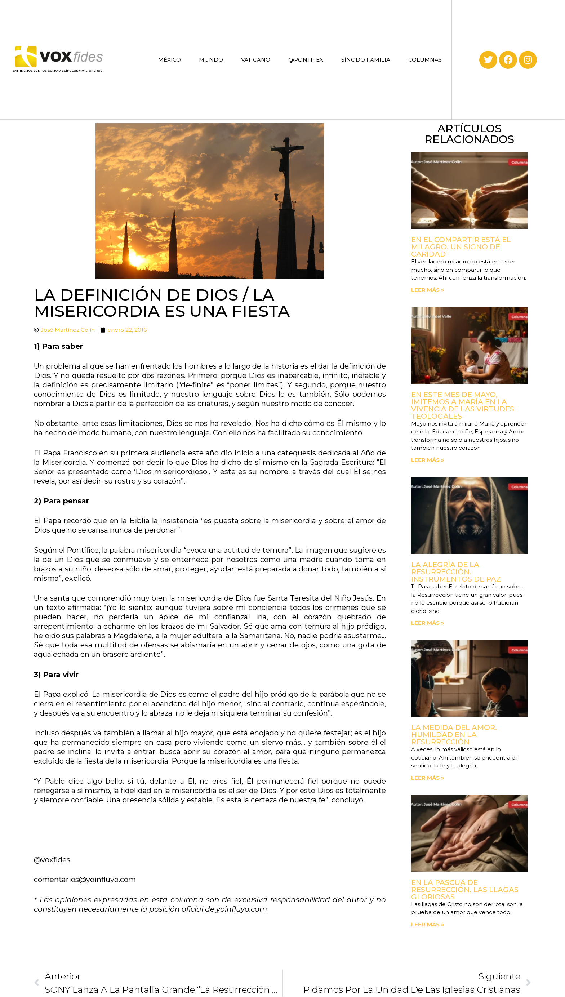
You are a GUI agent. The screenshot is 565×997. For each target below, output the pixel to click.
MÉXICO (169, 59)
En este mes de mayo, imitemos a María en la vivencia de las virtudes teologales (462, 405)
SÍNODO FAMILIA (365, 59)
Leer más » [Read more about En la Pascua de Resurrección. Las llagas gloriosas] (427, 924)
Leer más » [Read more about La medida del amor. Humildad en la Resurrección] (427, 777)
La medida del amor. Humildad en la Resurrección (454, 734)
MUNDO (211, 59)
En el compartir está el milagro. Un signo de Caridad (461, 246)
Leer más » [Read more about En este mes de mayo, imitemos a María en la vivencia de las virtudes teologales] (427, 460)
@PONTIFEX (305, 59)
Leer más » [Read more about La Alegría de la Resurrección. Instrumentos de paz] (427, 622)
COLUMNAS (425, 59)
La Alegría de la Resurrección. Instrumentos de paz (456, 571)
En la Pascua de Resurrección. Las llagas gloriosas (465, 889)
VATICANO (255, 59)
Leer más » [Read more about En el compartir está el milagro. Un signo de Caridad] (427, 289)
